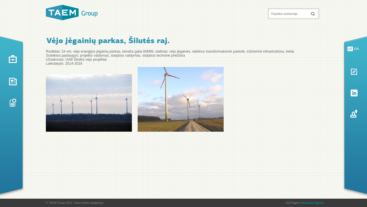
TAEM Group (72, 12)
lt (350, 49)
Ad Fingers (305, 202)
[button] (312, 13)
